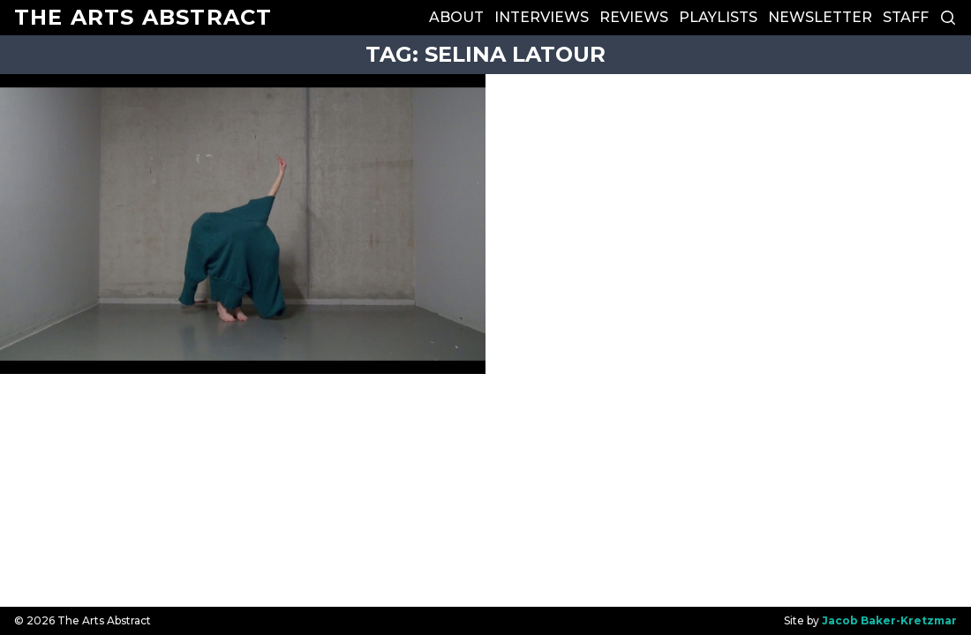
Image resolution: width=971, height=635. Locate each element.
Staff (906, 17)
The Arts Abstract (143, 17)
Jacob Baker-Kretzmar (889, 620)
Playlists (718, 17)
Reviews (633, 17)
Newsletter (820, 17)
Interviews (541, 17)
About (456, 17)
